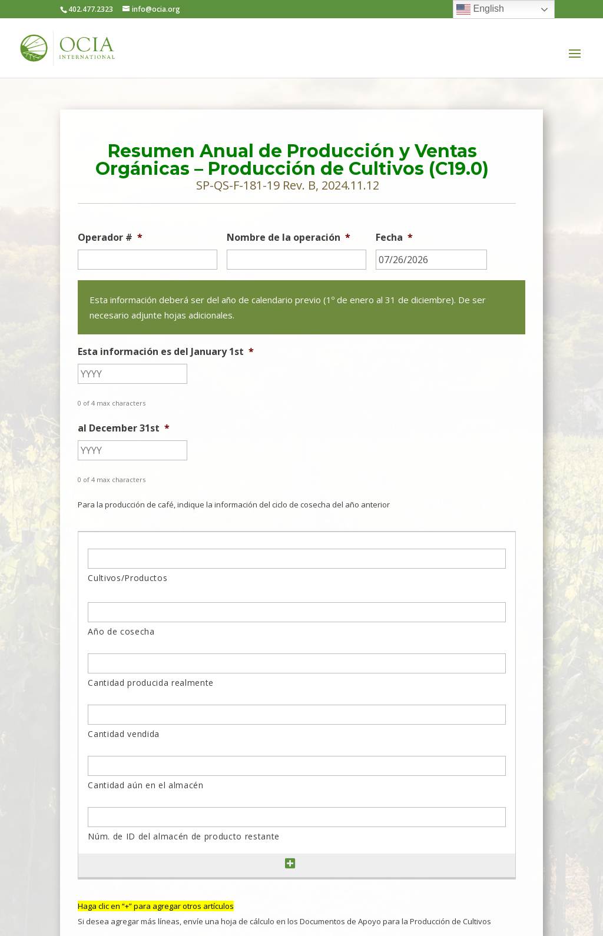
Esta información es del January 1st (166, 352)
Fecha (394, 237)
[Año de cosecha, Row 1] (296, 612)
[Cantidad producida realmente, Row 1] (296, 663)
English (480, 9)
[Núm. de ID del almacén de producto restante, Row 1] (296, 817)
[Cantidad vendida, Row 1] (296, 715)
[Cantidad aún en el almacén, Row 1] (296, 766)
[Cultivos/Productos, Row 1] (296, 559)
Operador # (110, 237)
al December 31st (124, 428)
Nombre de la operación (288, 237)
